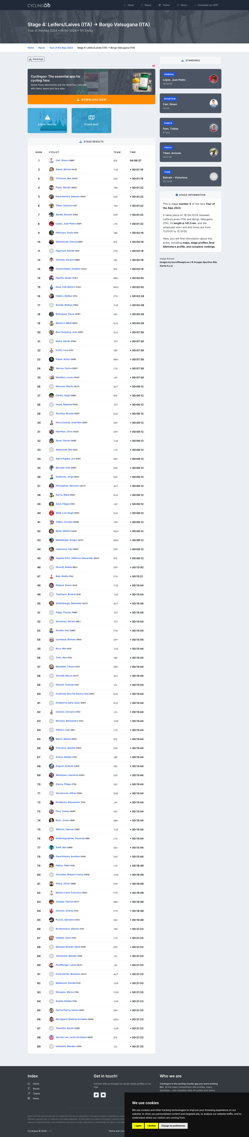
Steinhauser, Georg (66, 241)
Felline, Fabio (63, 865)
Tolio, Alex (61, 657)
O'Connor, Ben (63, 178)
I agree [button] (138, 1125)
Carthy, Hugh (63, 395)
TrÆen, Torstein (64, 521)
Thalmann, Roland (65, 594)
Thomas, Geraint (65, 259)
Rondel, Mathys (64, 304)
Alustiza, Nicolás (65, 413)
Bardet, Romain (64, 214)
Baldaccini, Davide (66, 982)
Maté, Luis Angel (65, 512)
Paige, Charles (63, 612)
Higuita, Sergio (64, 277)
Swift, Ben (61, 847)
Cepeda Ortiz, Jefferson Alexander (74, 558)
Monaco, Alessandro (67, 720)
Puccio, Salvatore (65, 919)
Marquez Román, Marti (68, 946)
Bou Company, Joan (66, 332)
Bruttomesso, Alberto (67, 928)
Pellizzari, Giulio (64, 232)
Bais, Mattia (62, 576)
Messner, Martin (64, 386)
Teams (36, 1093)
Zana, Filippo (63, 503)
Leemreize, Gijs (64, 548)
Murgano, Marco (65, 991)
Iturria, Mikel (62, 494)
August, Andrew (64, 765)
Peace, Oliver (63, 883)
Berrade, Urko (63, 467)
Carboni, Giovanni (65, 711)
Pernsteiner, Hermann (67, 485)
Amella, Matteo (64, 1000)
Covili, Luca (62, 350)
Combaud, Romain (66, 639)
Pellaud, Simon (64, 585)
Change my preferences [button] (173, 1125)
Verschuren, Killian (66, 793)
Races (41, 47)
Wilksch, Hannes (65, 829)
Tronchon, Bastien (66, 747)
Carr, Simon (62, 160)
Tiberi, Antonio (64, 205)
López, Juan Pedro (66, 223)
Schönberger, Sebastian (69, 603)
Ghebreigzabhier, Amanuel (70, 838)
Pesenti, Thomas (65, 684)
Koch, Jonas (62, 820)
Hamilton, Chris (64, 431)
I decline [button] (151, 1125)
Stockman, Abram (65, 621)
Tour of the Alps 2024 (61, 47)
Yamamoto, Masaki (66, 955)
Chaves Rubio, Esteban (68, 268)
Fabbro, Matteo (64, 295)
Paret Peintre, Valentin (68, 196)
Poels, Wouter (63, 187)
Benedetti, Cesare (65, 666)
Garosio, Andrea (65, 910)
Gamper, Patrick (64, 901)
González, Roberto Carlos (70, 874)
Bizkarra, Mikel (64, 322)
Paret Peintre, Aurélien (68, 856)
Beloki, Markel (63, 738)
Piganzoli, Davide (65, 250)
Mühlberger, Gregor (66, 539)
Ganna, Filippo (63, 784)
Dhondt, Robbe (64, 567)
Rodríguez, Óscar (65, 313)
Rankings (36, 59)
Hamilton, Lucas (64, 377)
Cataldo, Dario (63, 937)
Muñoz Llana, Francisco (69, 892)
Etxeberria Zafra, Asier (68, 702)
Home (31, 47)
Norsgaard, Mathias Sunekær (71, 1019)
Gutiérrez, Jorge (65, 476)
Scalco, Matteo (64, 756)
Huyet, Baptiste (64, 404)
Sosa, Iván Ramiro (65, 286)
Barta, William (63, 530)
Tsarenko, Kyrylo (65, 1028)
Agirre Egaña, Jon (65, 458)
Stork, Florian (63, 440)
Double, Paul (62, 630)
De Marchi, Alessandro (68, 802)
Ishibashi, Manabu (66, 1046)
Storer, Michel (63, 169)
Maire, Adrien (63, 341)
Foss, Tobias (62, 811)
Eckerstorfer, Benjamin (68, 973)
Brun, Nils (61, 648)
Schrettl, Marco (64, 675)
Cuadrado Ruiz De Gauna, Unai (72, 693)
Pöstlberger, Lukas (66, 964)
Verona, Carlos (64, 368)
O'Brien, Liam (63, 729)
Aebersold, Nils (64, 449)
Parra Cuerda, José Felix (69, 422)
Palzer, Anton (63, 359)
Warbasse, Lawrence (67, 774)
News (36, 1098)
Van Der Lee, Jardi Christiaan (71, 1037)
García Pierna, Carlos (67, 1010)
